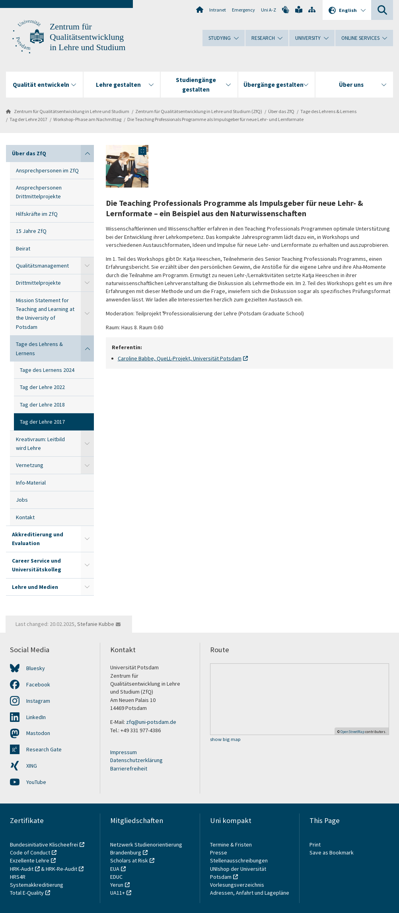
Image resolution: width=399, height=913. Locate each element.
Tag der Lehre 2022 (42, 387)
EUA (114, 868)
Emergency (243, 10)
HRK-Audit (21, 868)
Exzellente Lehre (29, 860)
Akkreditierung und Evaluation (37, 539)
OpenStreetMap (352, 731)
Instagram (38, 700)
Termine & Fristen (231, 844)
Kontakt (25, 517)
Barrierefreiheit (128, 768)
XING (31, 765)
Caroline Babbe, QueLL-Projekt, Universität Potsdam (179, 358)
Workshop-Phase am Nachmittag (87, 119)
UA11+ (117, 892)
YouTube (36, 782)
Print (315, 844)
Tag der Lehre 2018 (42, 404)
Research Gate (44, 749)
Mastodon (38, 733)
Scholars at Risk (129, 860)
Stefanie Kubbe (95, 624)
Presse (219, 852)
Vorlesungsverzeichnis (237, 884)
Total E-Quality (27, 892)
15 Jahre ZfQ (31, 231)
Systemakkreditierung (36, 884)
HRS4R (17, 876)
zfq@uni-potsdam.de (151, 721)
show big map (225, 739)
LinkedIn (36, 717)
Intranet (217, 10)
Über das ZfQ (281, 111)
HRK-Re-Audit (61, 868)
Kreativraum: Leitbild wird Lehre (40, 444)
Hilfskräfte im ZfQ (37, 213)
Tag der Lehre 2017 (28, 119)
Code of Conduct (30, 852)
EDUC (116, 876)
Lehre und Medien (35, 586)
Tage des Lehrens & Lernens (328, 111)
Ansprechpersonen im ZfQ (47, 170)
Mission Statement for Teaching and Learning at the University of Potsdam (45, 313)
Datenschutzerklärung (136, 760)
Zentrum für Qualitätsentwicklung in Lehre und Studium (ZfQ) (198, 111)
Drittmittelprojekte (38, 282)
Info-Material (31, 482)
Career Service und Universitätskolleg (36, 565)
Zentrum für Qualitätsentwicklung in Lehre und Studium (87, 37)
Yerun (116, 884)
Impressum (123, 752)
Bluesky (35, 668)
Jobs (22, 499)
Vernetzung (29, 465)
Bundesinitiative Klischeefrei (44, 844)
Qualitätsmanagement (42, 265)
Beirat (23, 248)
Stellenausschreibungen (239, 860)
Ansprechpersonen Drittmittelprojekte (39, 192)
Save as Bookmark (331, 852)
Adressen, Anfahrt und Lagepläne (249, 892)
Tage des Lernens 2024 (47, 369)
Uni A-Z (268, 10)
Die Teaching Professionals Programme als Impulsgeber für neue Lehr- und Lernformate (215, 119)
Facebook (38, 684)
